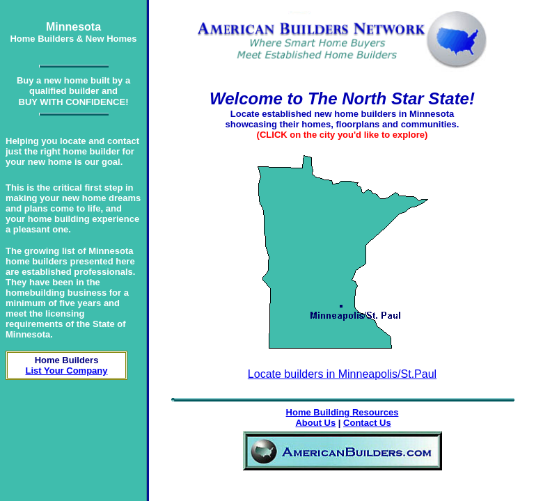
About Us (315, 423)
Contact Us (367, 423)
